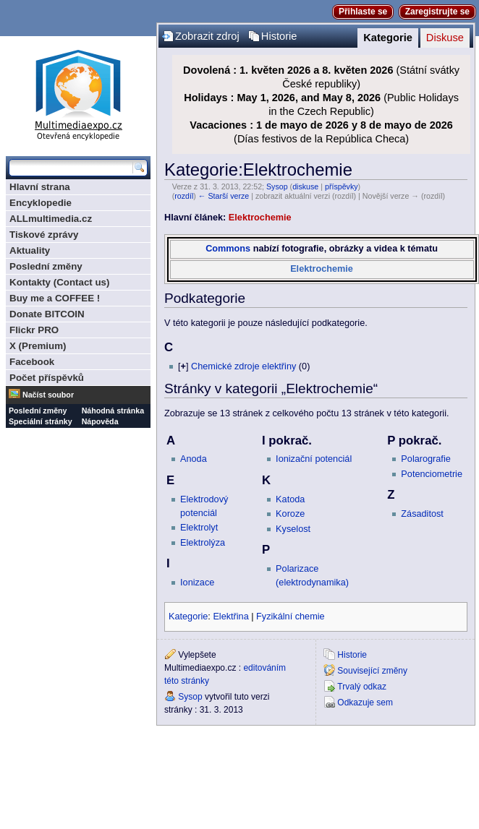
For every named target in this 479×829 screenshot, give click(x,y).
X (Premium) (38, 345)
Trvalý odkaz (361, 687)
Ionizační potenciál (314, 459)
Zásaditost (422, 514)
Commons (227, 249)
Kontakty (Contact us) (59, 282)
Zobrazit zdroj (207, 36)
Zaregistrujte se (437, 12)
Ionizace (197, 582)
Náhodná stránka (113, 410)
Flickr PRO (34, 330)
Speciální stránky (40, 421)
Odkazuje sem (365, 702)
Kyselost (293, 529)
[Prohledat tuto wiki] (70, 168)
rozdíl (183, 196)
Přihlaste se (363, 12)
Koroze (290, 514)
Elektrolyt (199, 528)
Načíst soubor (48, 394)
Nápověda (100, 421)
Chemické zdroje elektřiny (243, 366)
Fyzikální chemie (290, 616)
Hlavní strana (39, 186)
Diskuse (445, 37)
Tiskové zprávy (43, 234)
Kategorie (387, 37)
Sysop (277, 186)
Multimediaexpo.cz (78, 93)
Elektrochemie (260, 217)
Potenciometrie (431, 474)
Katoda (290, 499)
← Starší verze (223, 196)
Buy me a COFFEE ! (54, 298)
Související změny (372, 671)
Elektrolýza (202, 543)
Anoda (193, 459)
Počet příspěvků (46, 377)
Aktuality (29, 250)
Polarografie (425, 459)
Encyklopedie (40, 202)
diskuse (305, 186)
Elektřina (230, 616)
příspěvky (341, 186)
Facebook (31, 361)
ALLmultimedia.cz (50, 218)
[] (183, 366)
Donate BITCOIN (47, 314)
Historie (279, 36)
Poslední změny (45, 266)
